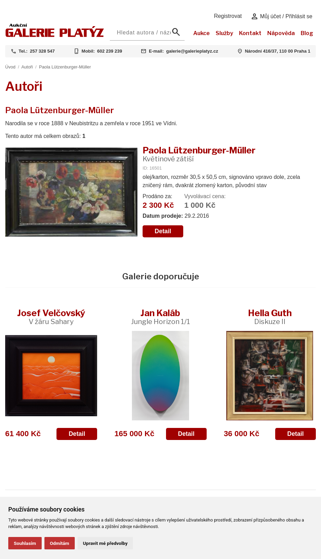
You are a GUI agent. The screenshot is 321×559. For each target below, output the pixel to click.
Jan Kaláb (160, 317)
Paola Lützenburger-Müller (65, 66)
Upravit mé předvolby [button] (105, 543)
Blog (307, 33)
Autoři (27, 66)
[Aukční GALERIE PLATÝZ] (54, 35)
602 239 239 (109, 51)
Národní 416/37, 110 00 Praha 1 (277, 51)
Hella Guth (270, 317)
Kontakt (250, 33)
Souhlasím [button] (25, 543)
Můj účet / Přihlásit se (281, 16)
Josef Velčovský (51, 317)
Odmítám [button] (59, 543)
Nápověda (281, 33)
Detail (163, 231)
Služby (224, 33)
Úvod (10, 66)
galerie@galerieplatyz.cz (192, 51)
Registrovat (228, 16)
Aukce (201, 33)
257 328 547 (42, 51)
